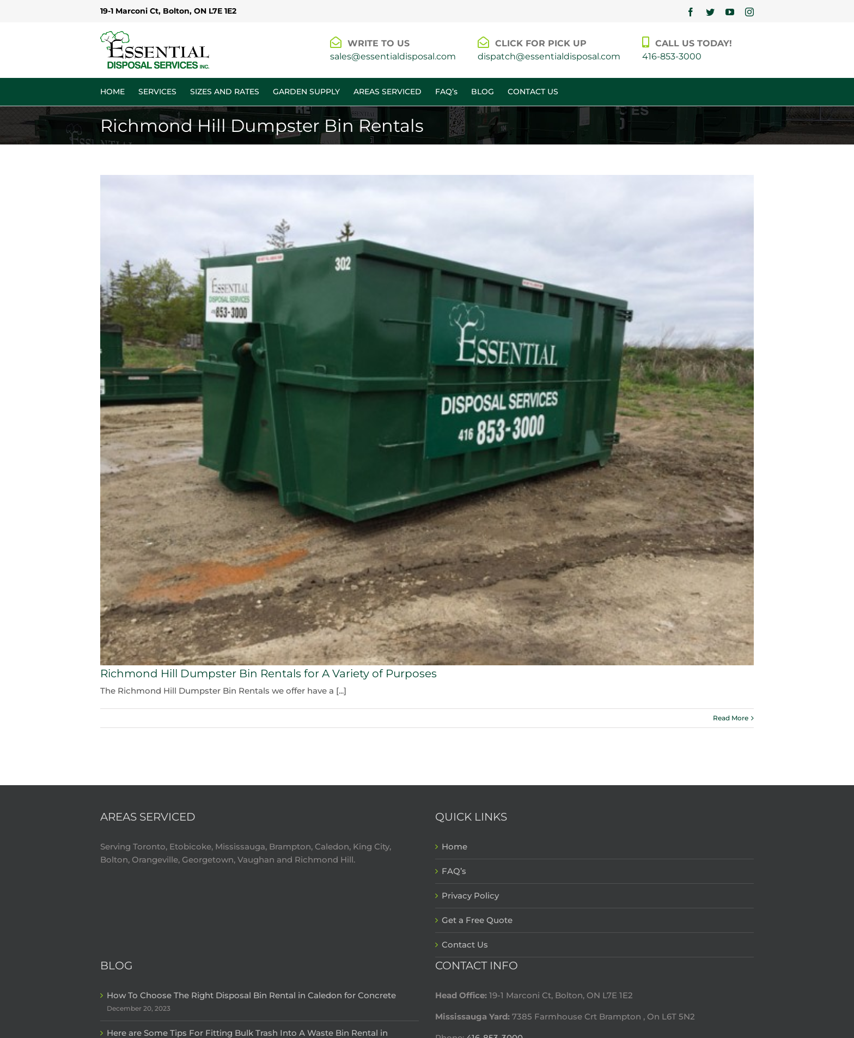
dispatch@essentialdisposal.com (549, 56)
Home (454, 846)
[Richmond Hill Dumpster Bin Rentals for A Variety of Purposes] (427, 420)
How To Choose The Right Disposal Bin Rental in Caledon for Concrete (251, 995)
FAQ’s (454, 871)
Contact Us (465, 944)
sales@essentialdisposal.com (393, 56)
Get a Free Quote (477, 920)
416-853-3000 (671, 56)
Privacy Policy (470, 895)
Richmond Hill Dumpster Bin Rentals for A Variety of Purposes (268, 673)
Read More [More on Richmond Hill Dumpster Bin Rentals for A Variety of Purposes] (730, 718)
